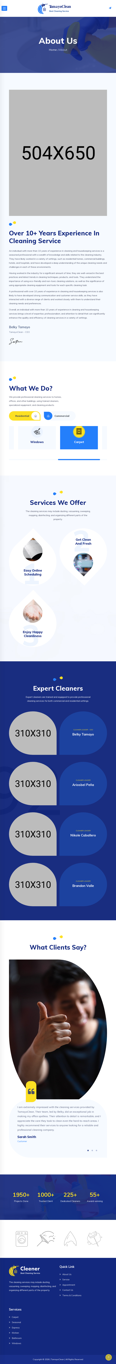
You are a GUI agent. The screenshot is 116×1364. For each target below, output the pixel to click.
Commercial (56, 416)
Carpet (79, 442)
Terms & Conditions (71, 1295)
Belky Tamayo (83, 734)
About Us (66, 1274)
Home (53, 49)
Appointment (68, 1285)
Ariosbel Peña (83, 785)
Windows (37, 442)
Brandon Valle (83, 886)
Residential (27, 416)
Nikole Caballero (83, 835)
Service (66, 1279)
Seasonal (16, 1322)
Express (16, 1327)
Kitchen (15, 1332)
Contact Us (67, 1290)
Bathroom (17, 1338)
